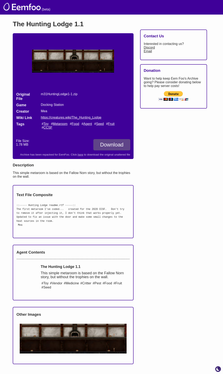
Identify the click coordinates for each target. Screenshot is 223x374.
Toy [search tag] (46, 124)
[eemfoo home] (22, 7)
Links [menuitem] (158, 7)
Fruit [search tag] (111, 124)
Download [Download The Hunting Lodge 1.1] (112, 145)
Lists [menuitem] (142, 7)
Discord (149, 47)
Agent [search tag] (87, 124)
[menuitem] (212, 7)
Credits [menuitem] (125, 7)
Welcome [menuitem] (103, 7)
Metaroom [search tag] (60, 124)
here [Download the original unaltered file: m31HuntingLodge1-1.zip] (80, 154)
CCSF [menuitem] (197, 7)
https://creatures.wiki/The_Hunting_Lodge (71, 117)
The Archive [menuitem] (77, 7)
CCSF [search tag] (48, 127)
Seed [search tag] (100, 124)
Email (148, 51)
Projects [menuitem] (177, 7)
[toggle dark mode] (218, 369)
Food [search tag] (75, 124)
